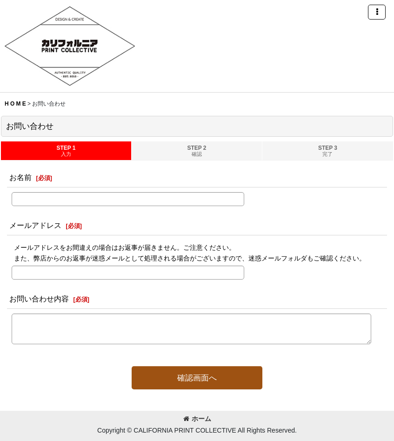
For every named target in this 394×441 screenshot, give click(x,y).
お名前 (20, 177)
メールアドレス (35, 225)
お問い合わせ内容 (39, 298)
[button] (377, 12)
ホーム (197, 418)
